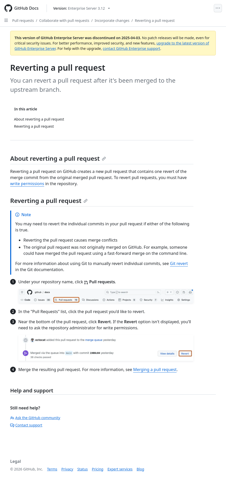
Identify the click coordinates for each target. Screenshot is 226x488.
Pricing (97, 469)
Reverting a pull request (155, 20)
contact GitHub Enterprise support (131, 48)
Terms (52, 469)
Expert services (120, 469)
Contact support (26, 425)
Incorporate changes (112, 20)
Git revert (179, 263)
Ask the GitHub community (35, 417)
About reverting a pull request (58, 158)
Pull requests (23, 20)
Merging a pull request (155, 369)
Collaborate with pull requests (64, 20)
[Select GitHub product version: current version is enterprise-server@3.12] (81, 8)
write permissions (27, 183)
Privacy (67, 469)
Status (82, 469)
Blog (140, 469)
